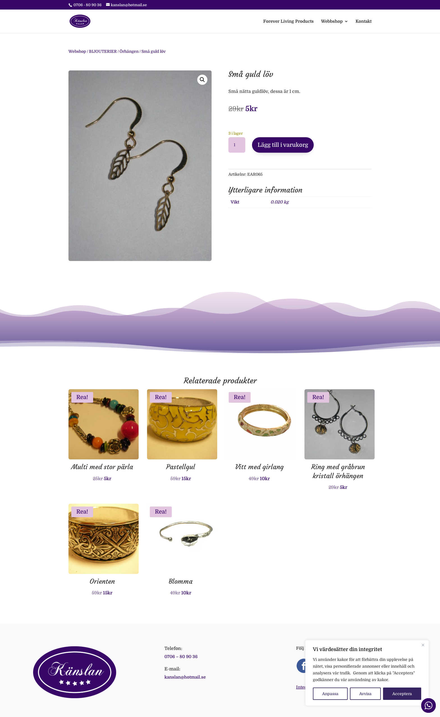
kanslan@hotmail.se (185, 677)
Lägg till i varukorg (283, 145)
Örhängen (129, 51)
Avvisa (365, 693)
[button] (202, 80)
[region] (367, 673)
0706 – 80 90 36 (181, 656)
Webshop (77, 51)
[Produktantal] (236, 145)
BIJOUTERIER (103, 51)
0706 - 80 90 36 (88, 5)
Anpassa (330, 693)
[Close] (423, 645)
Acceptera (402, 693)
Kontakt (364, 21)
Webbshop (332, 21)
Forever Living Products (288, 21)
